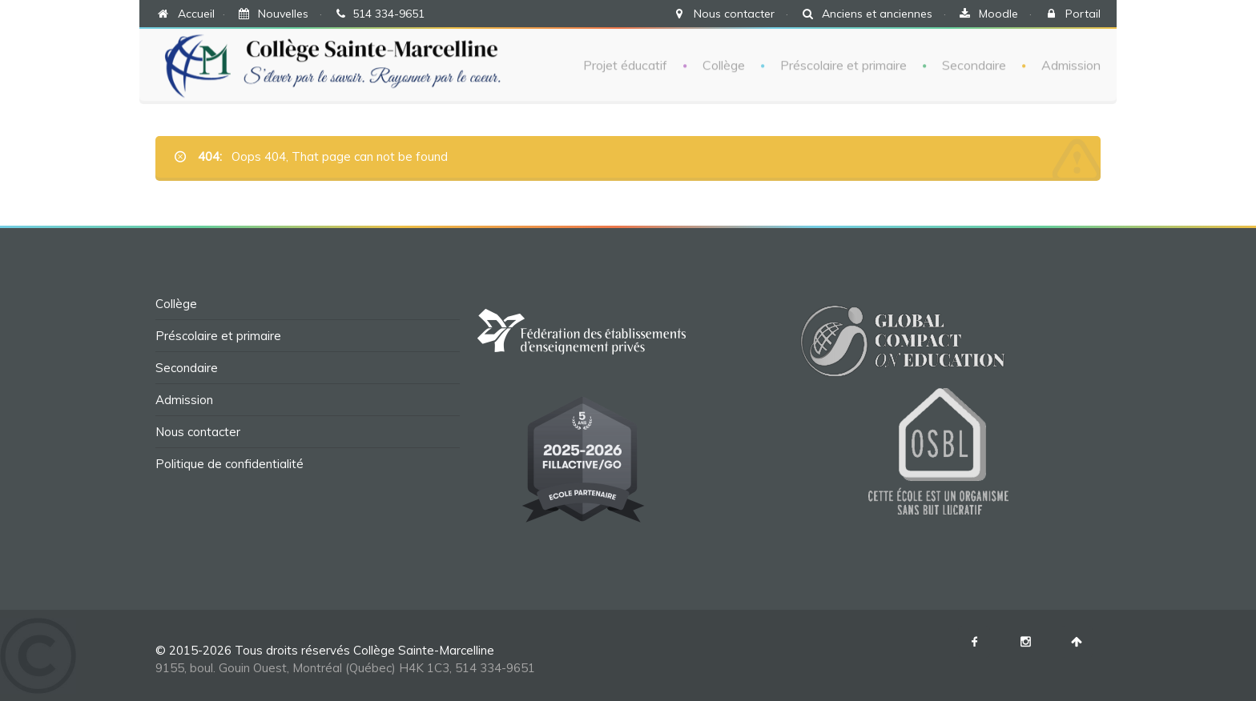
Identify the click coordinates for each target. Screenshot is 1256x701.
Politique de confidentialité (229, 463)
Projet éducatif (625, 64)
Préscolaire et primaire (843, 64)
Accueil (196, 13)
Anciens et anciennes (877, 13)
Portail (1083, 13)
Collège (723, 64)
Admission (1071, 64)
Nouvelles (283, 13)
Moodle (998, 13)
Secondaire (974, 64)
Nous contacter (734, 13)
